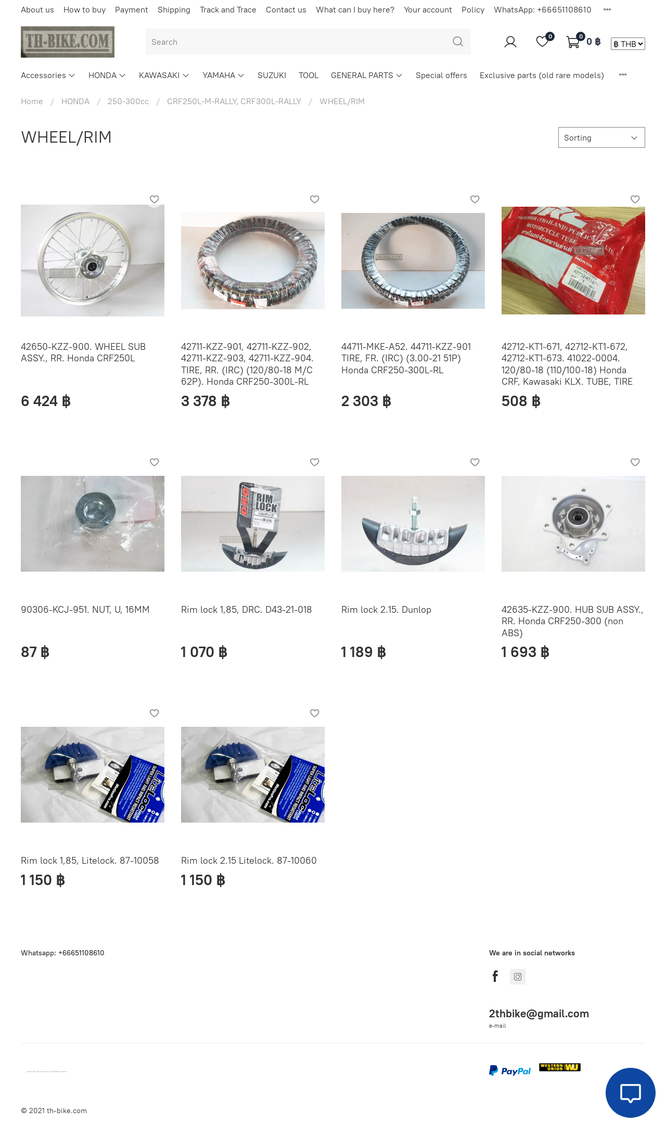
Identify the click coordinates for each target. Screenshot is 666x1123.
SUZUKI (272, 75)
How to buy (84, 9)
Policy (473, 9)
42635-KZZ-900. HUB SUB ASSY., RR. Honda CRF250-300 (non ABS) (573, 621)
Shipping (174, 9)
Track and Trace (228, 9)
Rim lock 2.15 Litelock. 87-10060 (249, 860)
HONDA (107, 75)
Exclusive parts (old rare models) (542, 75)
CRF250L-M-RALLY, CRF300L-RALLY (234, 101)
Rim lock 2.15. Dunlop (386, 609)
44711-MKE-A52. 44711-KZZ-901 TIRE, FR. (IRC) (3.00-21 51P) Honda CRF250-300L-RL (406, 358)
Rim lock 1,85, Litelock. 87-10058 (90, 860)
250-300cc (128, 101)
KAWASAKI (164, 75)
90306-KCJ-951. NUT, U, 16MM (85, 609)
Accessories (48, 75)
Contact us (286, 9)
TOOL (308, 75)
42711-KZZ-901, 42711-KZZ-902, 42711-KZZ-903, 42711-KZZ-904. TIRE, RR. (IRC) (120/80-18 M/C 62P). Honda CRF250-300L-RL (247, 364)
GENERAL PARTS (367, 75)
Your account (428, 9)
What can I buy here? (355, 9)
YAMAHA (223, 75)
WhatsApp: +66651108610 (543, 9)
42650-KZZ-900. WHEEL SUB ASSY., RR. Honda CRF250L (83, 352)
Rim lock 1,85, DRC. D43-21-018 (246, 609)
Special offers (441, 75)
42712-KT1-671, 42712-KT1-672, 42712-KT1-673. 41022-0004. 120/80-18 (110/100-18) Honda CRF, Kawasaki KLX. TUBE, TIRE (567, 364)
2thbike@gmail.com (539, 1013)
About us (37, 9)
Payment (131, 9)
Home (32, 101)
